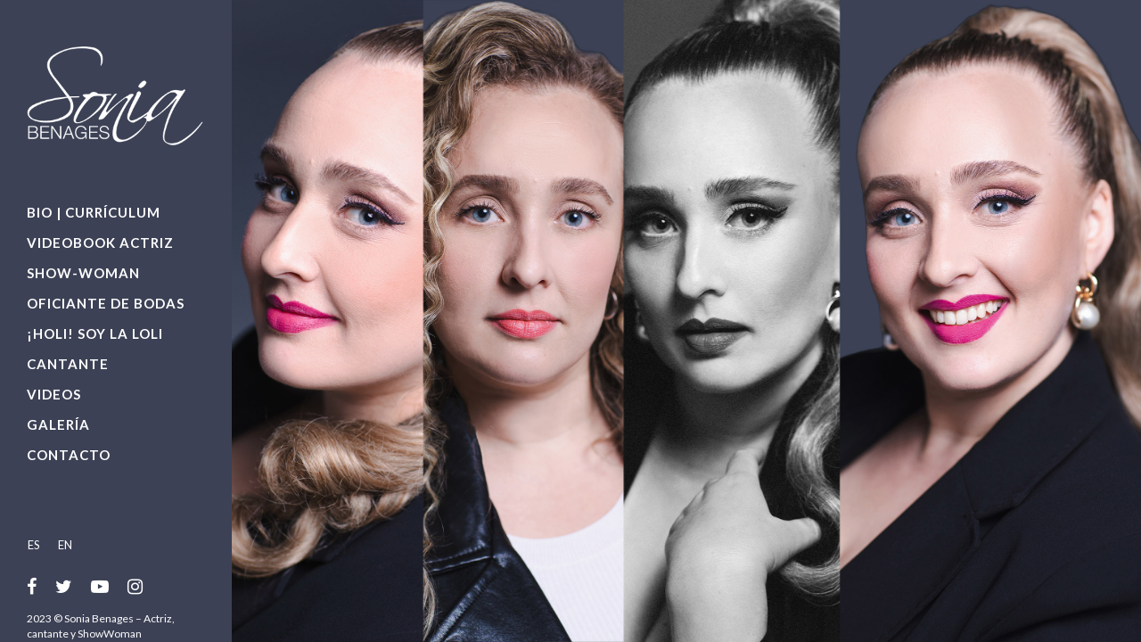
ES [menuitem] (34, 545)
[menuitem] (38, 544)
